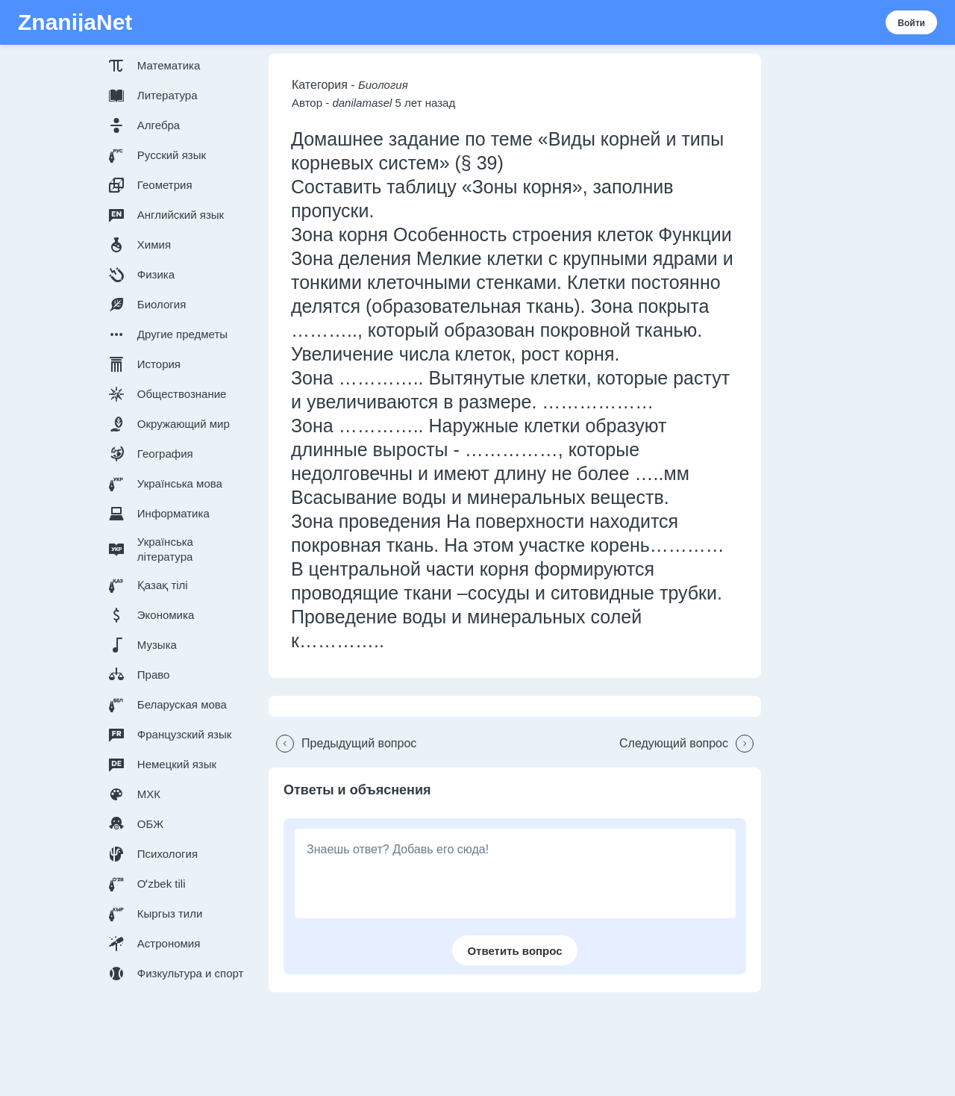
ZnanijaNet (75, 22)
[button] (179, 66)
